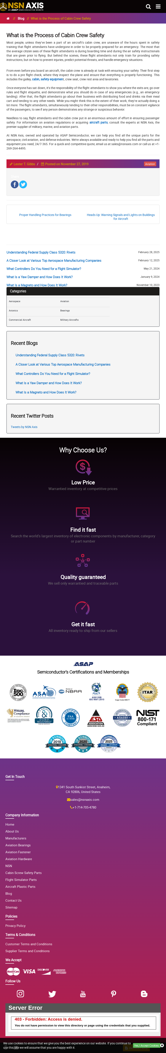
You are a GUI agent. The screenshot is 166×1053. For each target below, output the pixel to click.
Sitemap (11, 907)
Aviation (64, 301)
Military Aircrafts (69, 319)
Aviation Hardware (18, 859)
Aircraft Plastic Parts (20, 886)
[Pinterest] (114, 994)
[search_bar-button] (148, 6)
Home (9, 824)
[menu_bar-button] (158, 6)
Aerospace (14, 301)
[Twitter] (53, 994)
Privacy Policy (15, 925)
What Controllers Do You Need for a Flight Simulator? (43, 269)
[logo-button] (22, 5)
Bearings (65, 310)
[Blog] (145, 994)
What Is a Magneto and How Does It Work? (36, 285)
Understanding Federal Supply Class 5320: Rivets (40, 252)
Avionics (13, 310)
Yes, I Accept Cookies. (146, 1045)
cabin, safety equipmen (47, 79)
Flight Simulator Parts (21, 879)
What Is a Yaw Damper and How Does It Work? (39, 277)
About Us (12, 831)
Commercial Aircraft (20, 319)
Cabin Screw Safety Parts (23, 873)
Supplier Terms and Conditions (27, 951)
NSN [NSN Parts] (8, 866)
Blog (21, 18)
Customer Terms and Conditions (28, 944)
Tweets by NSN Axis (24, 427)
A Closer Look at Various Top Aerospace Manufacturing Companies (53, 260)
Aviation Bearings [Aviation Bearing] (18, 845)
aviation (150, 164)
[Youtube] (84, 994)
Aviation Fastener (18, 852)
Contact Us (13, 900)
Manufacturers (15, 838)
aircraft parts (98, 122)
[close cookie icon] (162, 1045)
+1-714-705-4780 (84, 807)
